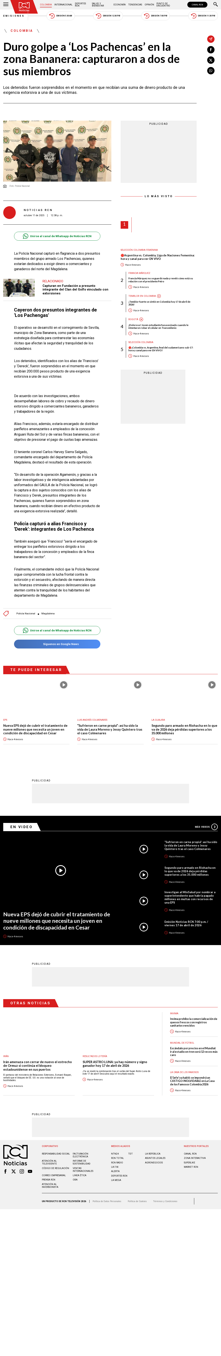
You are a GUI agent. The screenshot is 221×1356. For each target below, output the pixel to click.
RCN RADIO (117, 1162)
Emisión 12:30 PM (108, 16)
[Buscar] (215, 4)
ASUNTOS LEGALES (155, 1157)
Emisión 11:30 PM (203, 16)
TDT (130, 1153)
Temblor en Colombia (142, 296)
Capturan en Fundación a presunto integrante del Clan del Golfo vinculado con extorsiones (75, 289)
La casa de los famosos (184, 1072)
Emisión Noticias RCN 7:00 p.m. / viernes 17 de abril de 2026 (186, 923)
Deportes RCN (80, 4)
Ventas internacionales (83, 1169)
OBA (75, 1179)
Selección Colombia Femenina (139, 250)
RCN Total (117, 1157)
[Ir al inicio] (24, 7)
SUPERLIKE (189, 1162)
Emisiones (14, 15)
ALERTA (115, 1171)
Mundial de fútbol (182, 1042)
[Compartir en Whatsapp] (211, 70)
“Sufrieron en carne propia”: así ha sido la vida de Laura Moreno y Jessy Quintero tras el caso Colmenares (109, 729)
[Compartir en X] (211, 60)
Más (206, 826)
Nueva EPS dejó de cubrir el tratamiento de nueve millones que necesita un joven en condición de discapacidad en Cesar (35, 729)
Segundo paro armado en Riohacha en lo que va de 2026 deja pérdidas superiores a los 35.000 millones (184, 729)
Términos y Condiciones (165, 1201)
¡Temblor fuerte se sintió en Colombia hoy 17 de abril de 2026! (159, 303)
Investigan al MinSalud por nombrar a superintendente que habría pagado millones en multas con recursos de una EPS (189, 897)
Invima (174, 1013)
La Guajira (158, 720)
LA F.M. (115, 1166)
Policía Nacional (25, 613)
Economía (120, 4)
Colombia (46, 4)
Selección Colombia (140, 342)
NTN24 (115, 1153)
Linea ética (79, 1175)
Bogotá (133, 319)
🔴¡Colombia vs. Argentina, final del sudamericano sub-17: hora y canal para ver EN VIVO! (160, 349)
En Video (21, 826)
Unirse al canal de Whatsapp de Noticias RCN (57, 236)
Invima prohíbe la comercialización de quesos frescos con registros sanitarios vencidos (193, 1022)
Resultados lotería (95, 1056)
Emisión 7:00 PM (155, 16)
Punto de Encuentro (163, 4)
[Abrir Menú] (5, 5)
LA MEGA (116, 1180)
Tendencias (135, 4)
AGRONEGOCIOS (154, 1162)
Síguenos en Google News (57, 644)
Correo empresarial (54, 1175)
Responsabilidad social (56, 1153)
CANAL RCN (197, 4)
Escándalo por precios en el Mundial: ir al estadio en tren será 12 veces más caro (194, 1051)
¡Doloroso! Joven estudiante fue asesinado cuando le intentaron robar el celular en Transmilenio (158, 326)
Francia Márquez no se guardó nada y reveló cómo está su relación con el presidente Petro (160, 280)
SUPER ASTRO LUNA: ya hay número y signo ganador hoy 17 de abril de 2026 (115, 1063)
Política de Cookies (137, 1201)
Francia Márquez (139, 273)
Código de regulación (55, 1168)
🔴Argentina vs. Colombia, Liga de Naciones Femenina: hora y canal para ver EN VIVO (157, 257)
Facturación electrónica (80, 1155)
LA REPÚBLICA (152, 1153)
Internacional (63, 4)
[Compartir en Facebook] (211, 49)
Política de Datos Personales (107, 1201)
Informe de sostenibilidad (81, 1162)
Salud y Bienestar (98, 4)
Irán (6, 1056)
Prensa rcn (48, 1179)
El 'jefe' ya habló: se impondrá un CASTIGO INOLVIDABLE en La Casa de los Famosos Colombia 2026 (192, 1081)
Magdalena (48, 613)
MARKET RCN (191, 1166)
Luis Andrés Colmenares (92, 720)
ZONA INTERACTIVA (195, 1157)
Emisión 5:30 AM (60, 16)
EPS (5, 720)
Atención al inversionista (50, 1185)
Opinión (149, 4)
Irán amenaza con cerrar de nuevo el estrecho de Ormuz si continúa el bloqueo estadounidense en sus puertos (37, 1065)
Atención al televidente (49, 1162)
